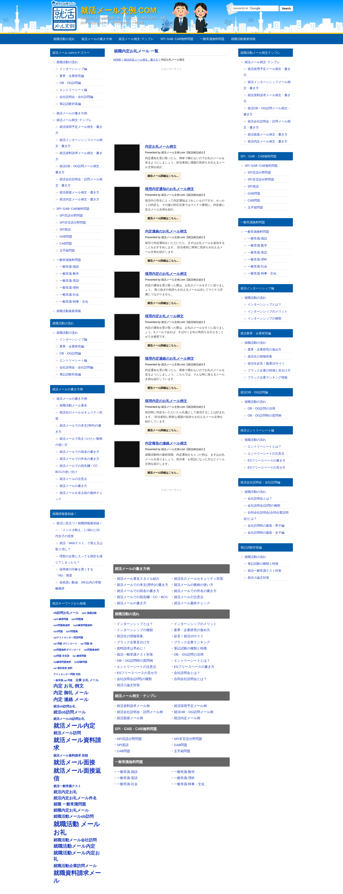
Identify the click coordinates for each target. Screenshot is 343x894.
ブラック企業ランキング (192, 642)
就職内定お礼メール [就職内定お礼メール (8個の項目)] (71, 810)
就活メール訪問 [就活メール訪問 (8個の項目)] (67, 733)
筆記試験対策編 (70, 104)
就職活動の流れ (64, 39)
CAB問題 (123, 751)
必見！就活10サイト (189, 636)
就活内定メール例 (187, 718)
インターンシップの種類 (135, 630)
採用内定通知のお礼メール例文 (169, 189)
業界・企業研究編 (72, 76)
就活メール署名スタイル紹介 (138, 578)
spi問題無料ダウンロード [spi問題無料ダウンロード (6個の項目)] (67, 649)
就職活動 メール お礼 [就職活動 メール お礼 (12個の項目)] (76, 828)
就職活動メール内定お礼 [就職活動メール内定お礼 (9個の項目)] (76, 856)
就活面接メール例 (130, 718)
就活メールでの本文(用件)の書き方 (142, 585)
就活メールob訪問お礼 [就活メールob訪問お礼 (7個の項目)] (69, 718)
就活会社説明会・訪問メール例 (140, 712)
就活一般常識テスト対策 (135, 654)
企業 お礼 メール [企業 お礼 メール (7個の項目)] (87, 680)
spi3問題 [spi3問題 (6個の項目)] (58, 631)
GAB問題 (180, 745)
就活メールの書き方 (131, 603)
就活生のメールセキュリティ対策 (198, 578)
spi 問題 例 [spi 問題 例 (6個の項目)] (86, 643)
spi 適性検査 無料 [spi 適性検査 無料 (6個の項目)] (62, 668)
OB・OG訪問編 (70, 83)
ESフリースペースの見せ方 (137, 673)
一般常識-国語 (127, 772)
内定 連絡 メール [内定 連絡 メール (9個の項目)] (71, 699)
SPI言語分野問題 (129, 739)
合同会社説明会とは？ (190, 679)
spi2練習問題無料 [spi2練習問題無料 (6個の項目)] (82, 625)
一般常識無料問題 (212, 39)
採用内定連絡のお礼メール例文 (169, 358)
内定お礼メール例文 (161, 146)
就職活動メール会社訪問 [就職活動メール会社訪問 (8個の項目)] (75, 840)
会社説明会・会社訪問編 (76, 97)
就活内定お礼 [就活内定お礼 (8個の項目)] (65, 792)
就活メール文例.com (118, 10)
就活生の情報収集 (130, 636)
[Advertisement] (171, 106)
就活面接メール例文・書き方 (79, 192)
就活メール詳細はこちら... (162, 175)
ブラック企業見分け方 (133, 642)
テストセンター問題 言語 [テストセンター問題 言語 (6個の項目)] (66, 674)
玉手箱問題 (182, 751)
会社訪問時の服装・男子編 (266, 525)
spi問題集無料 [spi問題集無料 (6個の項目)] (91, 649)
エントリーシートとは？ (192, 660)
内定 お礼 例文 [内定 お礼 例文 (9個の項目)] (68, 686)
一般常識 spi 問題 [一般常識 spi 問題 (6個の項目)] (62, 680)
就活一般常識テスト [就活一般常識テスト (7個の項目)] (67, 786)
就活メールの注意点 (188, 597)
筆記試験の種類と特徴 (190, 648)
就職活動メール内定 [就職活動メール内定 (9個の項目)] (74, 846)
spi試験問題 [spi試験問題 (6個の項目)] (80, 662)
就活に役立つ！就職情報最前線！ (79, 523)
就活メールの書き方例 (96, 39)
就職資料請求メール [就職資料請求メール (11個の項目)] (77, 877)
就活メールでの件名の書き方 (195, 591)
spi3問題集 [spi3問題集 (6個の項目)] (72, 631)
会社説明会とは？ (187, 673)
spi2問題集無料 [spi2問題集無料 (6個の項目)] (61, 625)
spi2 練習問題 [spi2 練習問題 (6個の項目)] (60, 619)
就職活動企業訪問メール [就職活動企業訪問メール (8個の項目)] (75, 866)
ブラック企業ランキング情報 (267, 377)
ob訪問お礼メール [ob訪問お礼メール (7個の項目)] (66, 613)
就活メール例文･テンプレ (136, 39)
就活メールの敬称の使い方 (193, 585)
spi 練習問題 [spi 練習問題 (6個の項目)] (79, 655)
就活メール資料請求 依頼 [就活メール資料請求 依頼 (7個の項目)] (70, 755)
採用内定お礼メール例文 (164, 316)
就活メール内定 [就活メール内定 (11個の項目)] (74, 725)
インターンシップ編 (73, 69)
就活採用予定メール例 (190, 706)
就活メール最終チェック (192, 603)
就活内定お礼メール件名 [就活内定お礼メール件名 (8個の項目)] (75, 798)
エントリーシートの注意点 (136, 666)
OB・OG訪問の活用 (188, 654)
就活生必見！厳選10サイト (266, 363)
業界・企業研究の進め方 (192, 630)
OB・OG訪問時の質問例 (135, 660)
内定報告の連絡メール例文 (166, 443)
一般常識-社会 (127, 784)
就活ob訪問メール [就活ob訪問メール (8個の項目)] (69, 712)
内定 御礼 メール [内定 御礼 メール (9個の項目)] (71, 692)
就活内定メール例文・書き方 (79, 199)
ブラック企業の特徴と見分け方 (269, 370)
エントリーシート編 (73, 90)
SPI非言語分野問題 (188, 739)
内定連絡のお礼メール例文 (166, 231)
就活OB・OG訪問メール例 (193, 712)
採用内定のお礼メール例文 (166, 274)
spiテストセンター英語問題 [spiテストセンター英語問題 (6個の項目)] (68, 637)
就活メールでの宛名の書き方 (138, 591)
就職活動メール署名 (73, 405)
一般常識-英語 (127, 778)
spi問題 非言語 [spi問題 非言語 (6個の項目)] (61, 655)
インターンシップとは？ (135, 624)
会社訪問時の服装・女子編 (266, 532)
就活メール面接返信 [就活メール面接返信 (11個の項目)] (77, 774)
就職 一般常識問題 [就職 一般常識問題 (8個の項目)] (69, 804)
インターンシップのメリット (195, 624)
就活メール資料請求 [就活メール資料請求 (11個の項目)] (77, 744)
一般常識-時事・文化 (189, 784)
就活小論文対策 (128, 685)
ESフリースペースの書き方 (194, 666)
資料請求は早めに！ (131, 648)
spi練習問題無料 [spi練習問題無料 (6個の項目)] (62, 662)
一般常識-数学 (184, 772)
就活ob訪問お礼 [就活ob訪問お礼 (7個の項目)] (64, 706)
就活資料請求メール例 (133, 706)
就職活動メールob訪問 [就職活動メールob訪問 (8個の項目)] (73, 816)
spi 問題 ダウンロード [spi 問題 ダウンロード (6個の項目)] (65, 643)
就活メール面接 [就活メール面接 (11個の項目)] (74, 762)
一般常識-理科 (184, 778)
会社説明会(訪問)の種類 (134, 679)
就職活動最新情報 (243, 39)
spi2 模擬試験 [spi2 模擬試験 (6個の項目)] (89, 613)
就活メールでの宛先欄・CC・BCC (142, 597)
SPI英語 (123, 745)
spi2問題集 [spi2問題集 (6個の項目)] (77, 619)
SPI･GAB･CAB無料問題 (176, 39)
